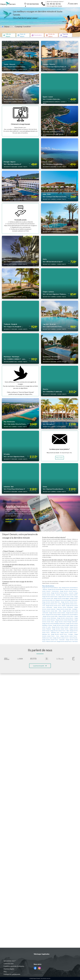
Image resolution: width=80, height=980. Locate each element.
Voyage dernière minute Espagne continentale (66, 600)
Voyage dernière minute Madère (53, 614)
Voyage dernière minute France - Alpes (59, 630)
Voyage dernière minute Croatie (66, 596)
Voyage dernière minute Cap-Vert (69, 594)
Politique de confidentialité (12, 974)
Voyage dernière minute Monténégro (65, 619)
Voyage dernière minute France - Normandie (53, 639)
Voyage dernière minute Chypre (50, 596)
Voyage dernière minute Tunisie (60, 628)
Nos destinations (48, 586)
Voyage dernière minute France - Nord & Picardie (65, 637)
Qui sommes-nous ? (10, 961)
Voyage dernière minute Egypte (61, 598)
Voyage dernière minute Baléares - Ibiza (51, 587)
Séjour (6, 26)
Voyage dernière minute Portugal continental (66, 621)
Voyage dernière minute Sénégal (61, 625)
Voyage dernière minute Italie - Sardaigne (67, 609)
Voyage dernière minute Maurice (65, 618)
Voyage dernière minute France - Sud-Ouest (67, 641)
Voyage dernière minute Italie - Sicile (51, 611)
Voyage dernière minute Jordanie (57, 612)
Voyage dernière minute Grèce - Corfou (51, 603)
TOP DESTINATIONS (31, 4)
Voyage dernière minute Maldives (70, 614)
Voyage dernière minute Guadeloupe (63, 607)
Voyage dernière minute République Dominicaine (54, 623)
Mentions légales (9, 969)
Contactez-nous (9, 963)
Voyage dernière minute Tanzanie (60, 627)
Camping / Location (23, 26)
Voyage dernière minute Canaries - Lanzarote (62, 593)
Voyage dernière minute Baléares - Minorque (58, 589)
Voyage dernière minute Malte (50, 616)
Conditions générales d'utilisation (14, 966)
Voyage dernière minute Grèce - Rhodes (55, 605)
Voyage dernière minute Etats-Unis (51, 602)
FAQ (5, 971)
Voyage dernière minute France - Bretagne (62, 634)
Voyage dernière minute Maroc (66, 616)
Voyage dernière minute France (69, 602)
